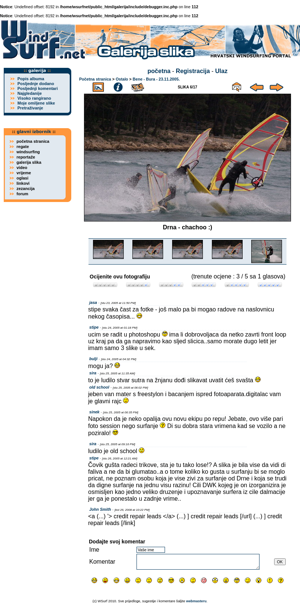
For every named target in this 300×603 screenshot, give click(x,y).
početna (158, 71)
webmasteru (196, 601)
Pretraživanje (30, 108)
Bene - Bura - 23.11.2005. (156, 79)
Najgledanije (29, 93)
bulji (93, 358)
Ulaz (221, 71)
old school (99, 387)
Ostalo (122, 79)
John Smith (100, 509)
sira (92, 373)
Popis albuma (30, 78)
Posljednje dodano (35, 83)
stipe (94, 327)
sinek (94, 412)
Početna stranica (95, 79)
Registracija (193, 71)
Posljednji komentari (37, 88)
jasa (93, 302)
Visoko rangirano (34, 98)
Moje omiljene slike (36, 103)
